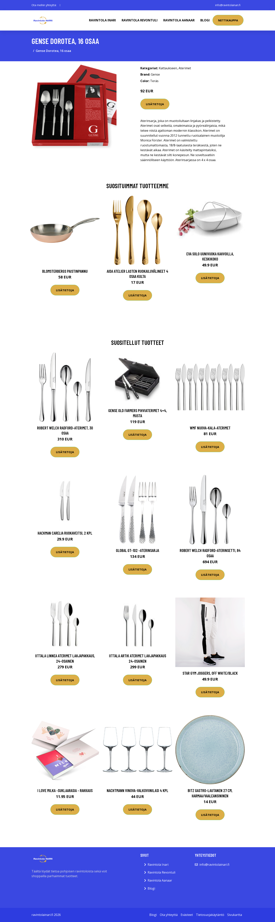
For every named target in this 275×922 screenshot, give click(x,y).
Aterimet (185, 68)
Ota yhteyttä (169, 915)
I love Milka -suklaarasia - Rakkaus (65, 790)
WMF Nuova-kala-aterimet (210, 427)
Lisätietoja (155, 104)
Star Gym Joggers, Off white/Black (210, 673)
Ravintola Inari (102, 20)
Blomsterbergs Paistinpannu (65, 271)
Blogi (205, 20)
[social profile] (60, 5)
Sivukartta (234, 915)
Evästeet (187, 915)
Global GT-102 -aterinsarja (137, 550)
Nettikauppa (228, 20)
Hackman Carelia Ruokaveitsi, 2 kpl (65, 533)
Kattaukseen (168, 68)
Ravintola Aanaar (179, 20)
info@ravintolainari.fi (227, 5)
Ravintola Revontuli (140, 20)
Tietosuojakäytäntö (210, 915)
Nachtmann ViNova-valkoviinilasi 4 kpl (137, 790)
